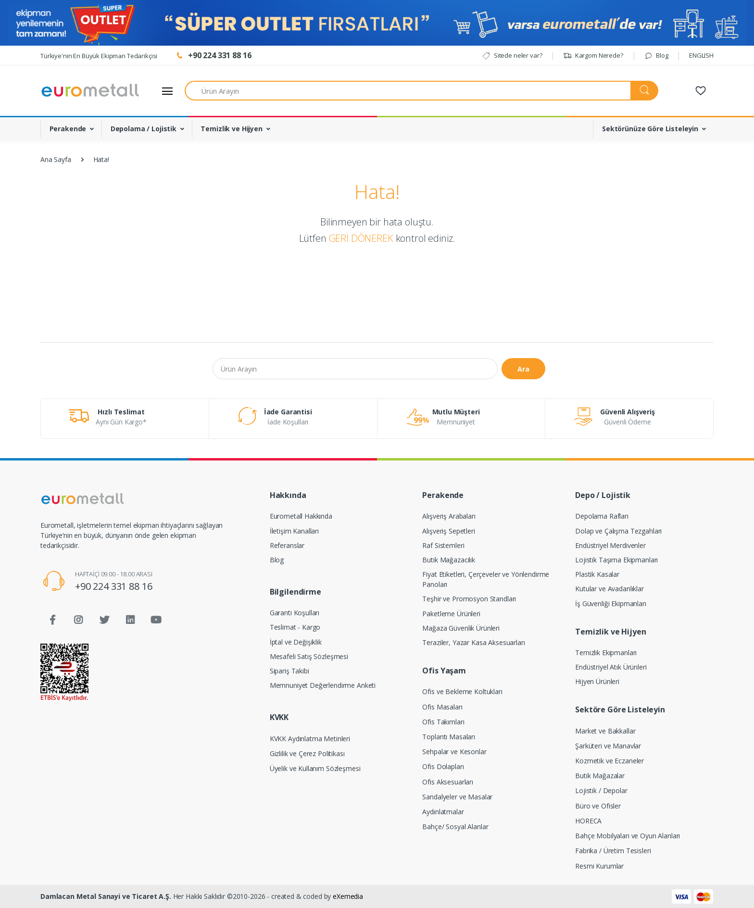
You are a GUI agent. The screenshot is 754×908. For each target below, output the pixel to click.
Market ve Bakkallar (605, 730)
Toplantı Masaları (448, 736)
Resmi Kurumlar (599, 866)
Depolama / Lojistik (143, 128)
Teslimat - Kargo (295, 627)
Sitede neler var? (512, 55)
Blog (656, 55)
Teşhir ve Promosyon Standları (469, 598)
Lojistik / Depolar (601, 790)
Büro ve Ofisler (598, 805)
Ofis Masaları (442, 706)
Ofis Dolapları (443, 766)
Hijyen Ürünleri (597, 681)
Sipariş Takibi (289, 670)
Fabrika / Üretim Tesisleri (613, 850)
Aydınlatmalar (443, 811)
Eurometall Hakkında (301, 516)
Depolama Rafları (601, 516)
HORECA (588, 820)
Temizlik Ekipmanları (606, 652)
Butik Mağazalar (600, 775)
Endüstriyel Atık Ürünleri (610, 667)
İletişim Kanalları (294, 530)
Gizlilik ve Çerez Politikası (307, 753)
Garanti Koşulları (295, 612)
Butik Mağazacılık (448, 559)
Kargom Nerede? (593, 55)
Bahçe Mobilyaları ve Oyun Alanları (627, 835)
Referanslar (287, 545)
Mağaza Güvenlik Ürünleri (461, 628)
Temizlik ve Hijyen (231, 128)
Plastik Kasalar (597, 574)
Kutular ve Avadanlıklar (609, 588)
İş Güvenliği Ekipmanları (610, 603)
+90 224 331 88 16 (113, 586)
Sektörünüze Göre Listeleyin (650, 128)
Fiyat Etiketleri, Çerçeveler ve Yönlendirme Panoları (485, 579)
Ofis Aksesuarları (447, 781)
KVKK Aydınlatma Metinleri (310, 738)
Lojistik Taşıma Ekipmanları (616, 559)
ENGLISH (701, 55)
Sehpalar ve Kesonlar (454, 751)
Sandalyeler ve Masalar (457, 796)
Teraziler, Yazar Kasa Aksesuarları (473, 642)
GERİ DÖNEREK (361, 238)
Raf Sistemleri (443, 545)
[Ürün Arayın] (408, 90)
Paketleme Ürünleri (451, 613)
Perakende (68, 128)
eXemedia (348, 896)
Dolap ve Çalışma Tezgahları (618, 530)
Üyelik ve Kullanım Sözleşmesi (315, 768)
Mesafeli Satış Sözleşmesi (309, 656)
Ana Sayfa (55, 159)
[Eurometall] (90, 90)
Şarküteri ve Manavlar (608, 745)
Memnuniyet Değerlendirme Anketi (323, 685)
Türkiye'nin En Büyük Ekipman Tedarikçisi (98, 55)
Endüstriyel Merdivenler (610, 545)
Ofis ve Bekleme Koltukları (462, 691)
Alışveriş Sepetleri (448, 530)
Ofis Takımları (443, 721)
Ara (523, 368)
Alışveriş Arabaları (448, 516)
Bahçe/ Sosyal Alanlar (455, 826)
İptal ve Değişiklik (296, 642)
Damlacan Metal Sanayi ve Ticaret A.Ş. (105, 896)
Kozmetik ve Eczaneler (609, 760)
